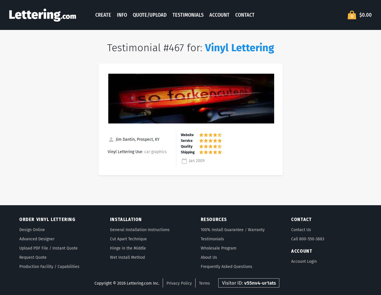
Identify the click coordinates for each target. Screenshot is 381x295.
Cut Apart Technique (128, 239)
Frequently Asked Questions (226, 266)
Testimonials (188, 15)
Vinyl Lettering (239, 47)
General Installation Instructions (140, 229)
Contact (245, 15)
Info (122, 15)
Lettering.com (42, 14)
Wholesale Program (218, 248)
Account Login (304, 261)
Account (219, 15)
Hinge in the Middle (128, 248)
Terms (204, 283)
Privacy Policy (179, 283)
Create (103, 15)
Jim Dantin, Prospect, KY (134, 139)
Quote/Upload (150, 15)
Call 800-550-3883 (307, 239)
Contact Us (301, 229)
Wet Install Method (127, 257)
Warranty (256, 229)
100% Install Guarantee (222, 229)
